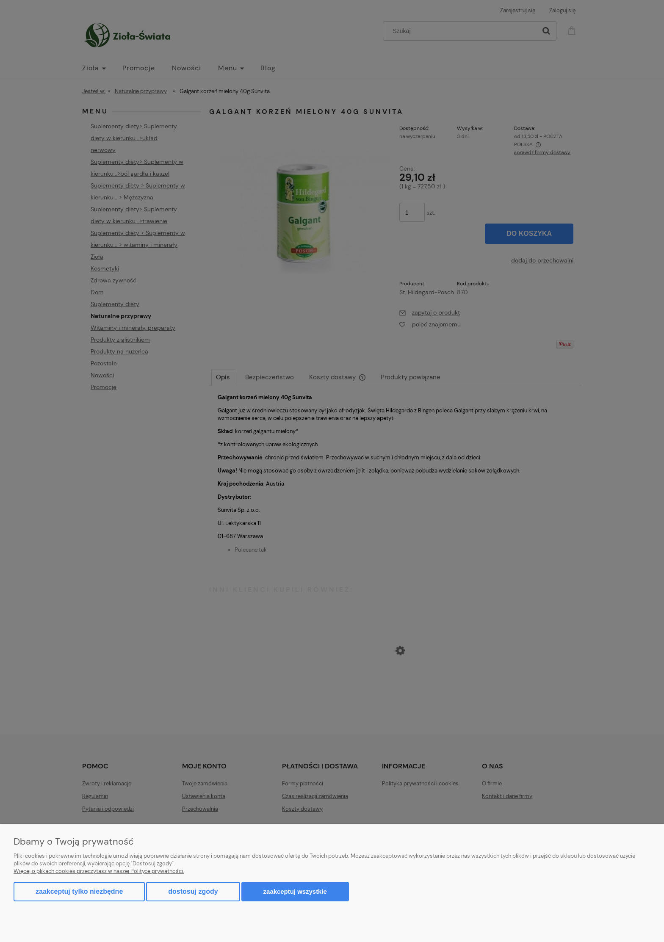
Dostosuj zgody (193, 891)
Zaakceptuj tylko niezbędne (79, 891)
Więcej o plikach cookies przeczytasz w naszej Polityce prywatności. (99, 871)
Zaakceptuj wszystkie (295, 891)
